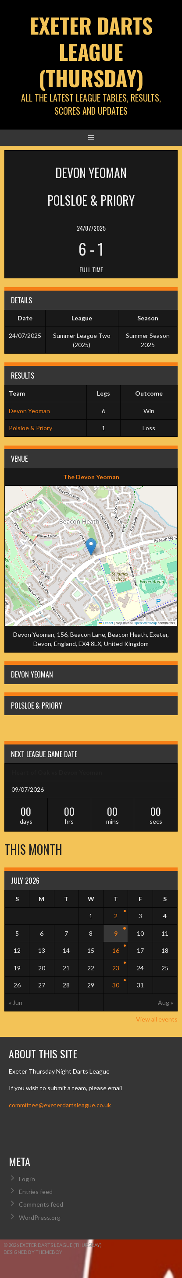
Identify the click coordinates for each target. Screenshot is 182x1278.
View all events (157, 1019)
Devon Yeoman (29, 410)
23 (115, 968)
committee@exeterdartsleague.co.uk (60, 1105)
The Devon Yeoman (91, 477)
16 (115, 950)
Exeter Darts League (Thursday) (91, 51)
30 (115, 985)
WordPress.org (40, 1217)
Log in (27, 1179)
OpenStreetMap (145, 623)
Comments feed (41, 1204)
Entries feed (36, 1191)
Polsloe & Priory (30, 428)
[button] (91, 547)
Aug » (165, 1002)
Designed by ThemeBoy (33, 1252)
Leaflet (106, 623)
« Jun (15, 1002)
